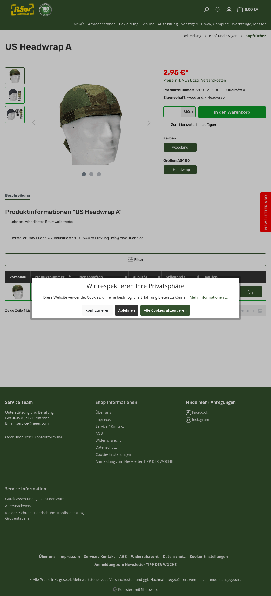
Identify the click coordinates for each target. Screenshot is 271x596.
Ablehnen (126, 310)
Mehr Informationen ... (208, 297)
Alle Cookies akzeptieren (165, 310)
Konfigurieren (97, 310)
